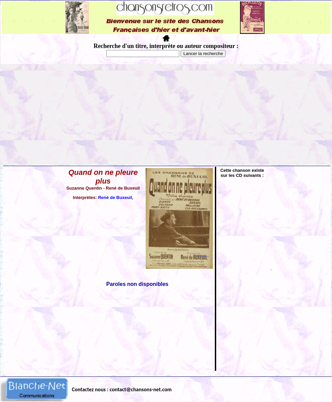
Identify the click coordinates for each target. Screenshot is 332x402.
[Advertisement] (166, 114)
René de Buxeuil (115, 197)
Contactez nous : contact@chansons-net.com (122, 389)
